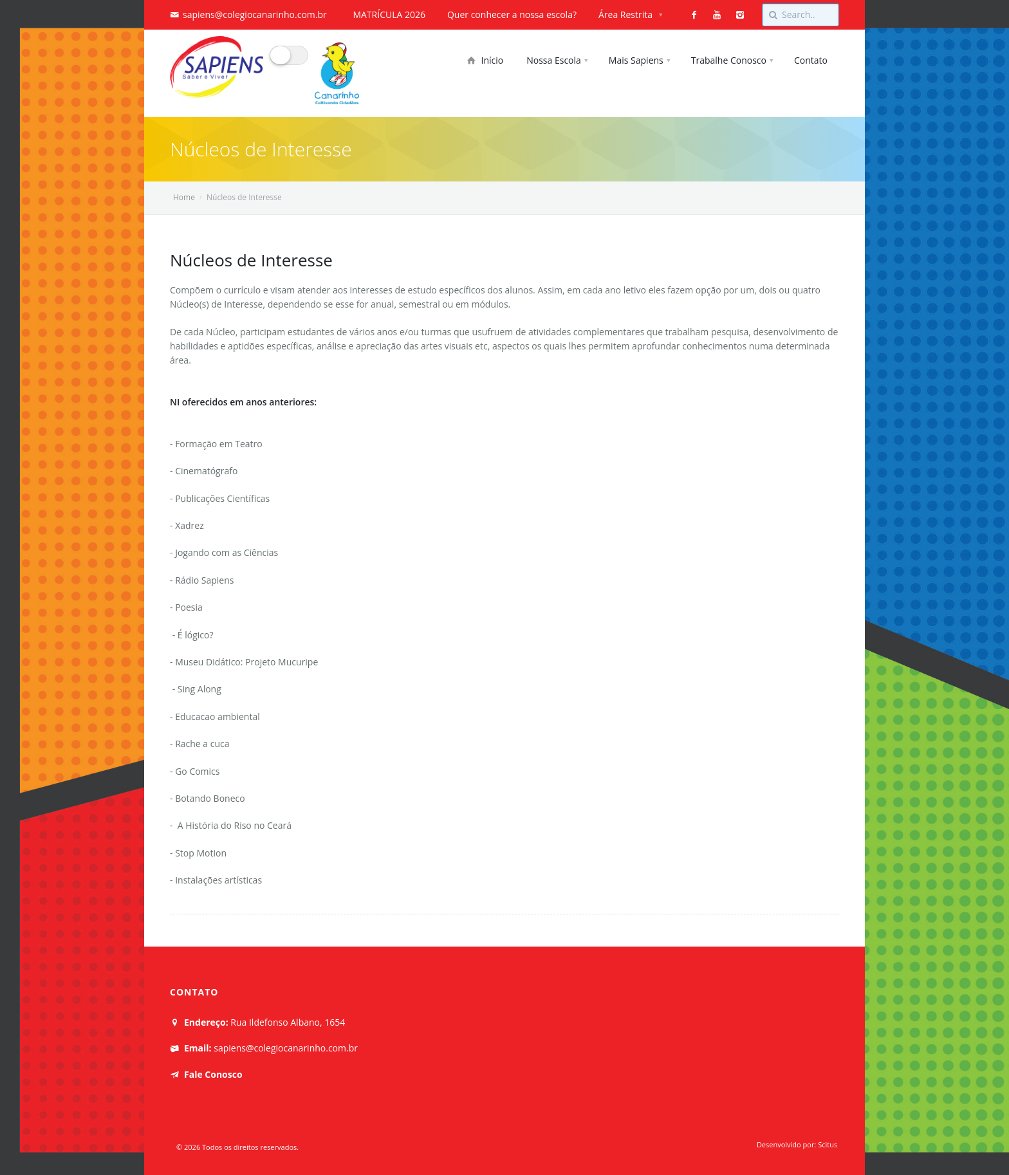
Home (184, 197)
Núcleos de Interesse (251, 260)
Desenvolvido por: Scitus (798, 1144)
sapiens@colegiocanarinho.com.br (255, 14)
